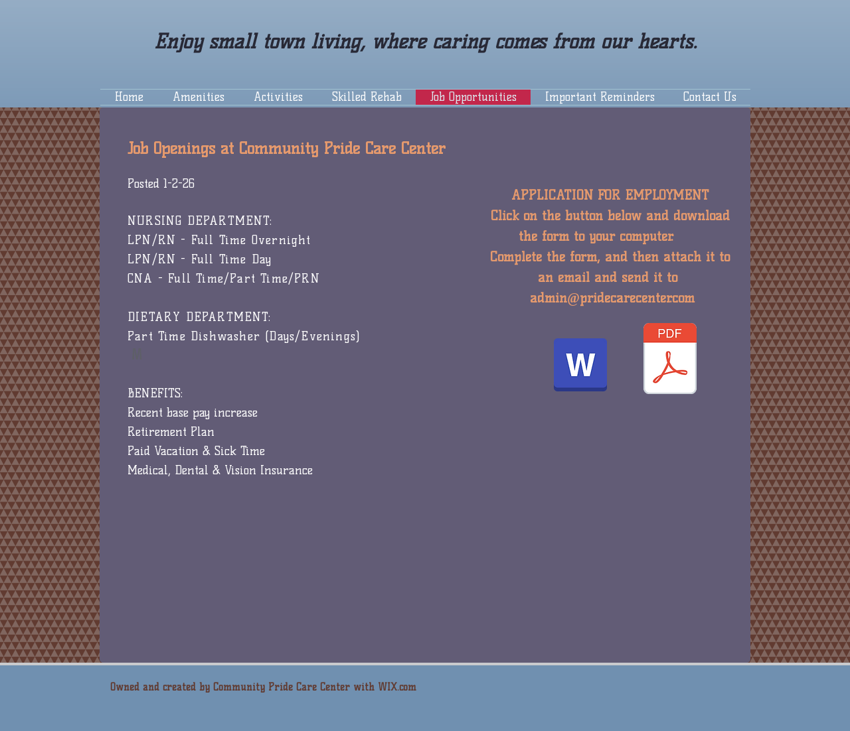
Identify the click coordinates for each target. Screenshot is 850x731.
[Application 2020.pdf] (670, 360)
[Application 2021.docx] (580, 366)
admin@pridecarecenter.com (612, 298)
